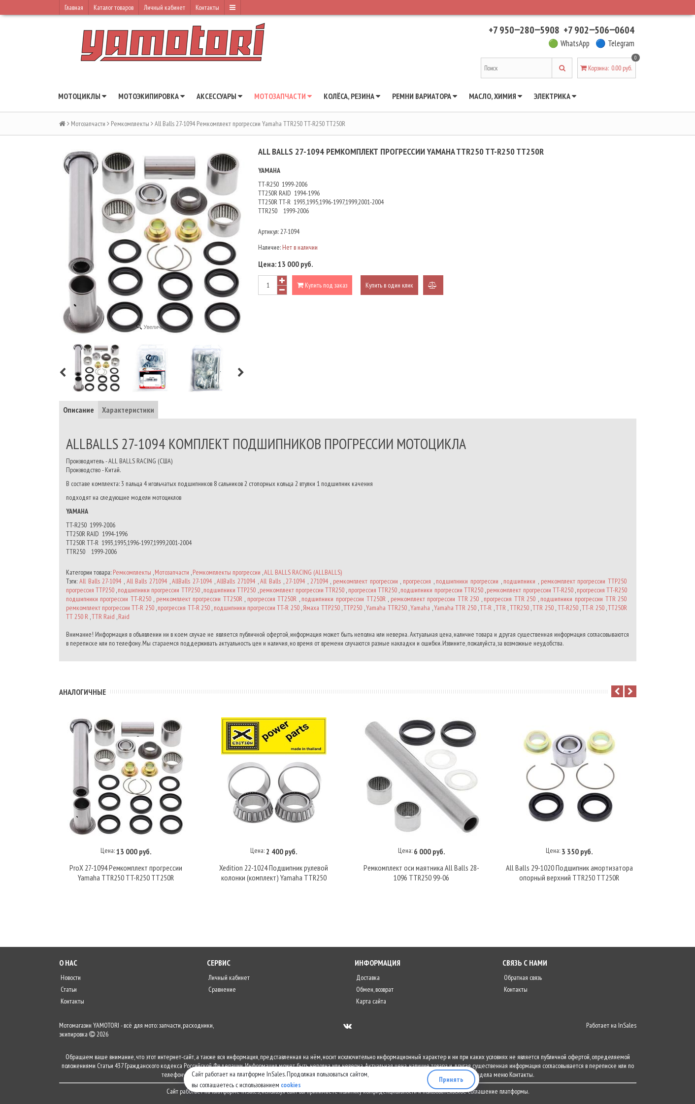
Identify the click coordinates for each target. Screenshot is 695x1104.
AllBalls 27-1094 (192, 581)
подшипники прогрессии (467, 581)
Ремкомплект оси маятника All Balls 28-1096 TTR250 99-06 (421, 874)
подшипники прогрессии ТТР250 (158, 589)
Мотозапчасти (283, 96)
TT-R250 (568, 607)
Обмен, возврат (374, 990)
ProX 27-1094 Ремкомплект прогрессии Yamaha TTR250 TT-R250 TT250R (125, 874)
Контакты (207, 7)
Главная (74, 7)
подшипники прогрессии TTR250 (441, 589)
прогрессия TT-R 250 (184, 607)
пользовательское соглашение (460, 1092)
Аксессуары (219, 96)
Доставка (367, 978)
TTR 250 (542, 607)
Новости (70, 978)
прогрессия (417, 581)
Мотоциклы (82, 96)
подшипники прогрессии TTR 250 (583, 598)
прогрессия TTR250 (372, 589)
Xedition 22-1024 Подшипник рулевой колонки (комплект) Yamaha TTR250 (273, 874)
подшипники (519, 581)
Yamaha (420, 607)
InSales (627, 1026)
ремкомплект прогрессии (365, 581)
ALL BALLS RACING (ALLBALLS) (303, 572)
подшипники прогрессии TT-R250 (108, 598)
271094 (319, 581)
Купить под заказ (322, 285)
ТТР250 (352, 607)
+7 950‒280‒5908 (524, 30)
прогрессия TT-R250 (602, 589)
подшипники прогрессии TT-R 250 (256, 607)
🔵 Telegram (615, 43)
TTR (501, 607)
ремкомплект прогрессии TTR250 (302, 589)
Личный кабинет (164, 7)
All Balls (270, 581)
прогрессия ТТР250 (90, 589)
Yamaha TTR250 (386, 607)
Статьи (68, 990)
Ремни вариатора (424, 96)
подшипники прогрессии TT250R (343, 598)
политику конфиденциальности (378, 1092)
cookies (291, 1084)
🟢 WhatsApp (569, 43)
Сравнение (221, 990)
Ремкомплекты (130, 123)
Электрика (555, 96)
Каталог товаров (113, 7)
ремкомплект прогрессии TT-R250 (530, 589)
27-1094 (295, 581)
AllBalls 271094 (236, 581)
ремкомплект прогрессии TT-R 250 (110, 607)
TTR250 (519, 607)
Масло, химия (495, 96)
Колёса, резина (352, 96)
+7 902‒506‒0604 (598, 30)
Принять (451, 1079)
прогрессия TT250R (272, 598)
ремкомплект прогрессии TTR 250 (435, 598)
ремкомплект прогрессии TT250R (199, 598)
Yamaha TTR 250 (455, 607)
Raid (124, 616)
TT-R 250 (593, 607)
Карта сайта (370, 1002)
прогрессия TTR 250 (509, 598)
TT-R (486, 607)
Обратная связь (522, 978)
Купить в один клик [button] (389, 285)
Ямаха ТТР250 (321, 607)
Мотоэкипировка (151, 96)
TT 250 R (77, 616)
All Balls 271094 (147, 581)
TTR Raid (103, 616)
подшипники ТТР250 (229, 589)
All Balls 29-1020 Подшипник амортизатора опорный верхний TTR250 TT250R (569, 874)
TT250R (617, 607)
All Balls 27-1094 (100, 581)
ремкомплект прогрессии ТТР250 (584, 581)
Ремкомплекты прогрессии (227, 572)
